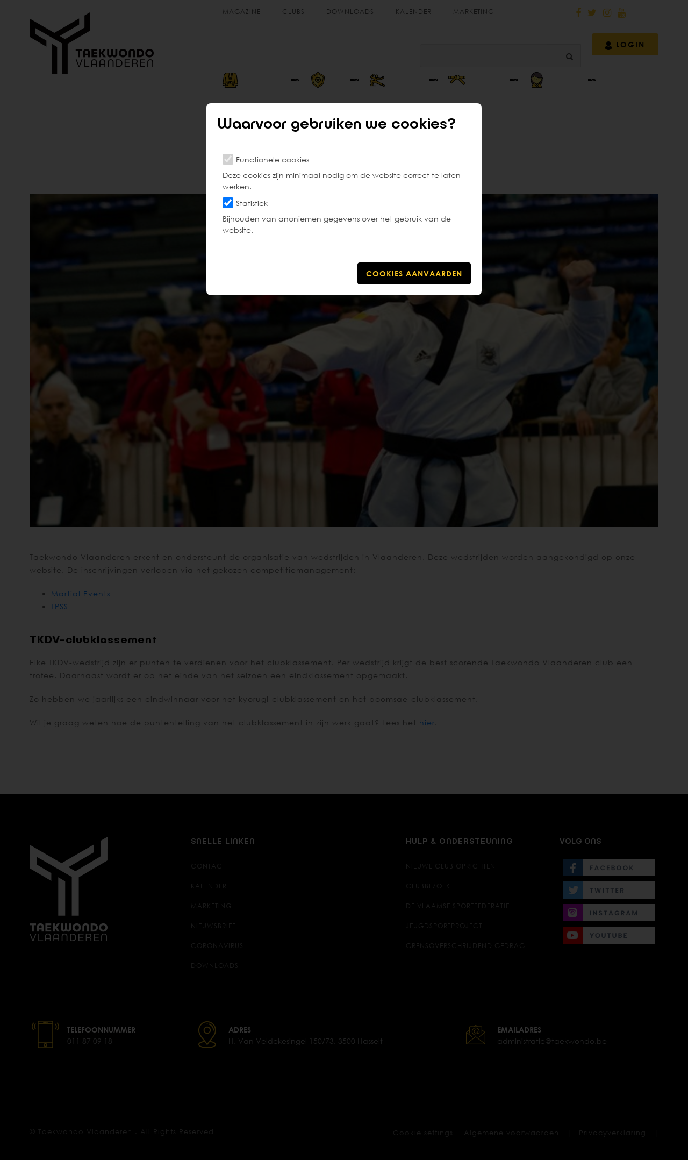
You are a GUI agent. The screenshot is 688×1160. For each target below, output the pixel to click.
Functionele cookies (272, 159)
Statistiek (252, 203)
